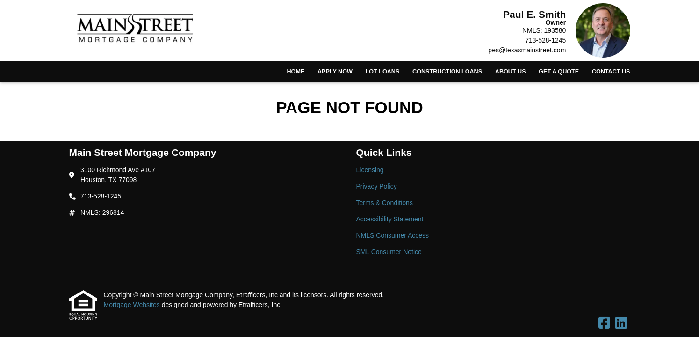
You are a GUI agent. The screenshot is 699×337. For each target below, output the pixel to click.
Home (295, 71)
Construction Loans (447, 71)
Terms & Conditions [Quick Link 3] (384, 202)
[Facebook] (604, 323)
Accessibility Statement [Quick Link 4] (390, 219)
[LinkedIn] (621, 323)
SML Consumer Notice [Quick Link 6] (389, 252)
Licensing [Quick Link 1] (370, 170)
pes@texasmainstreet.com (527, 50)
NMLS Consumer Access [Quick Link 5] (392, 235)
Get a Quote (559, 71)
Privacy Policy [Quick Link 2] (376, 186)
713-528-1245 (545, 40)
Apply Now (335, 71)
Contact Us (611, 71)
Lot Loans (383, 71)
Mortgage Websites (133, 304)
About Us (510, 71)
